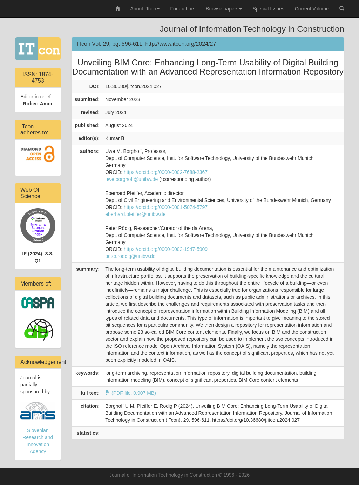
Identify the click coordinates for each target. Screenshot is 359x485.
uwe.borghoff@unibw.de (131, 179)
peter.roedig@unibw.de (130, 256)
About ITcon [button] (145, 9)
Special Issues (268, 9)
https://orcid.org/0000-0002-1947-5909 (166, 249)
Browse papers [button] (224, 9)
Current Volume (312, 9)
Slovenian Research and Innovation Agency (37, 428)
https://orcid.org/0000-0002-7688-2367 (166, 172)
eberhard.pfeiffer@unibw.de (135, 214)
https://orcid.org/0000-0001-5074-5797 (166, 207)
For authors (182, 9)
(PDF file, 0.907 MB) (130, 393)
